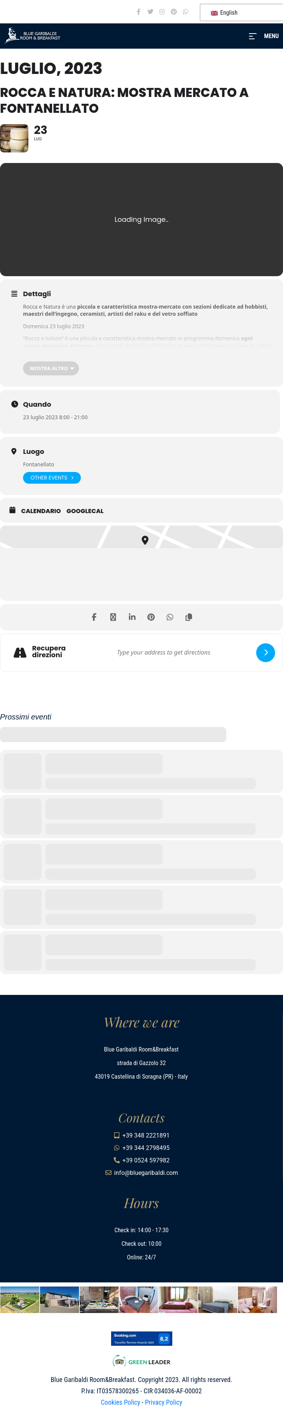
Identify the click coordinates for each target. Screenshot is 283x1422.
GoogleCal (85, 511)
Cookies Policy (120, 1402)
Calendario (41, 511)
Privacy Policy (163, 1402)
